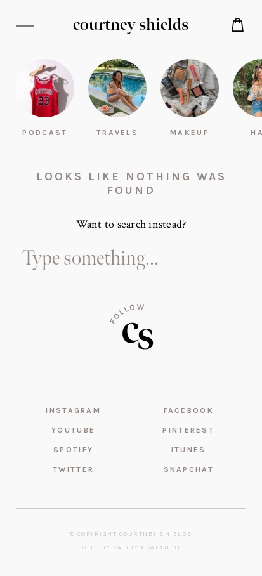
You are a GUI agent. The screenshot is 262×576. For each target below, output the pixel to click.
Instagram (73, 410)
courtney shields (130, 25)
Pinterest (188, 430)
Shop (238, 24)
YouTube (73, 430)
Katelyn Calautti (147, 547)
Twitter (73, 469)
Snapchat (189, 469)
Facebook (189, 410)
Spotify (73, 449)
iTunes (188, 449)
